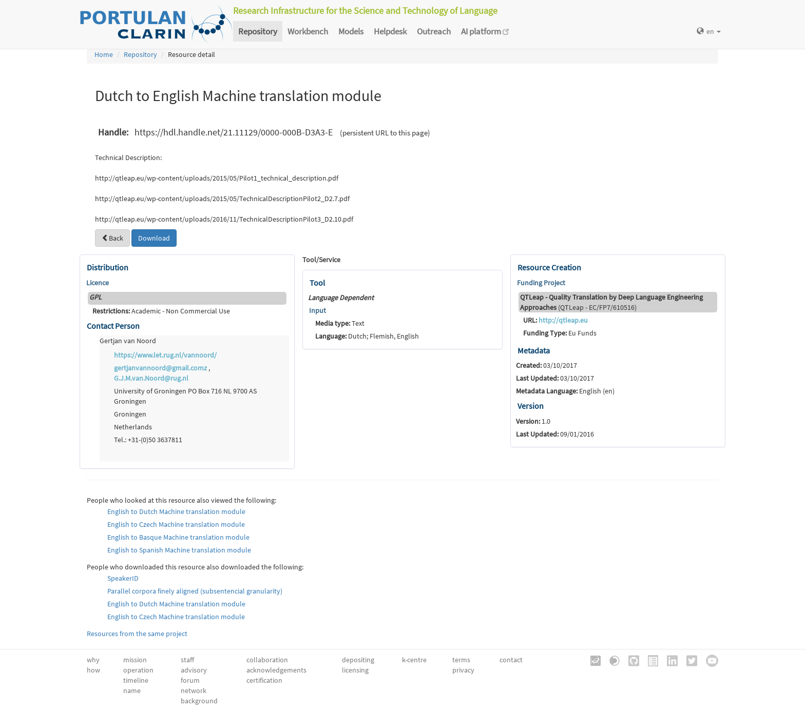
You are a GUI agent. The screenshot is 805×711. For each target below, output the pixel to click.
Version (531, 406)
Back (112, 238)
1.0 (533, 421)
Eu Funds (560, 333)
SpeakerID (123, 578)
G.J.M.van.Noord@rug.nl (151, 378)
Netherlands (133, 426)
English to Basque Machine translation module (178, 537)
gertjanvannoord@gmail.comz (160, 367)
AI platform (485, 31)
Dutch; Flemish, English (367, 336)
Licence (97, 282)
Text (340, 323)
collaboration (267, 659)
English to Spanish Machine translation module (179, 550)
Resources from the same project (137, 633)
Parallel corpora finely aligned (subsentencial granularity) (194, 591)
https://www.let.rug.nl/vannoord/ (165, 355)
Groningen (130, 414)
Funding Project (541, 282)
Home (103, 54)
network (193, 690)
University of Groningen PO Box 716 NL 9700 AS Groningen (185, 396)
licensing (355, 670)
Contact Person (113, 326)
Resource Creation (549, 267)
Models (350, 31)
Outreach (434, 31)
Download (154, 238)
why (93, 659)
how (93, 670)
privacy (463, 670)
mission (135, 659)
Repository (257, 31)
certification (264, 680)
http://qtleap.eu (563, 320)
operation (138, 670)
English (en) (565, 391)
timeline (135, 680)
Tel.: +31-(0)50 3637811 (148, 439)
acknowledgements (276, 670)
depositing (358, 659)
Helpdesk (390, 31)
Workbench (308, 31)
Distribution (107, 267)
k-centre (414, 659)
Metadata (534, 350)
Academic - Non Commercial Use (161, 310)
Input (317, 310)
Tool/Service (321, 259)
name (132, 690)
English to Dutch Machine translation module (176, 511)
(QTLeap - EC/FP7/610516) (611, 302)
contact (511, 659)
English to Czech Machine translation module (176, 524)
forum (190, 680)
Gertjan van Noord (128, 340)
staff (187, 659)
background (199, 700)
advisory (194, 670)
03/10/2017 (546, 365)
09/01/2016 (555, 434)
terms (461, 659)
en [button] (709, 31)
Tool (317, 283)
